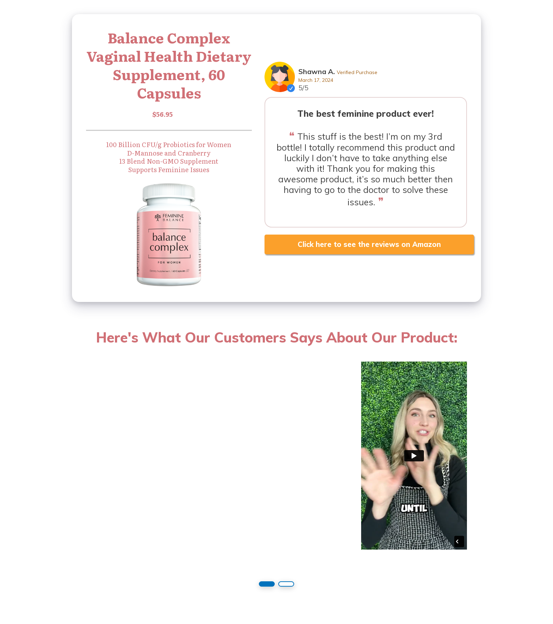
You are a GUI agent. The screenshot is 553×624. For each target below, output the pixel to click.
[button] (267, 584)
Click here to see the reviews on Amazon (369, 244)
